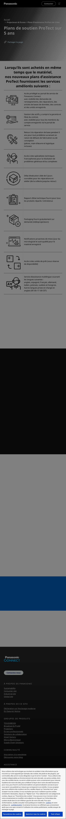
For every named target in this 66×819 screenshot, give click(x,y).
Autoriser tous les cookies (36, 814)
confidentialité (16, 805)
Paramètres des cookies (12, 814)
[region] (33, 793)
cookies (48, 803)
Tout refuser (55, 814)
